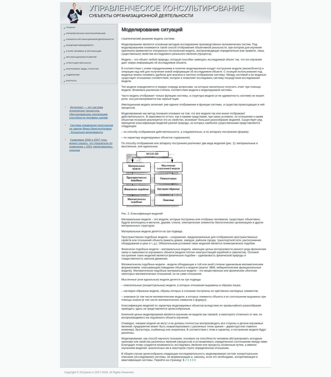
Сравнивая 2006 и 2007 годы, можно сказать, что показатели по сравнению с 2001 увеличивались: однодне (91, 145)
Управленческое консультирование (86, 33)
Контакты (71, 81)
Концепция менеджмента (80, 45)
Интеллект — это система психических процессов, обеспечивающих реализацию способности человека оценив (88, 112)
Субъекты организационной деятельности (90, 39)
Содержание (73, 75)
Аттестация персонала (78, 63)
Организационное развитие (81, 57)
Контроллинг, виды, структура (82, 69)
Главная (70, 27)
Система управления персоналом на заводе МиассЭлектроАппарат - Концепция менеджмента (91, 129)
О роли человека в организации (83, 51)
